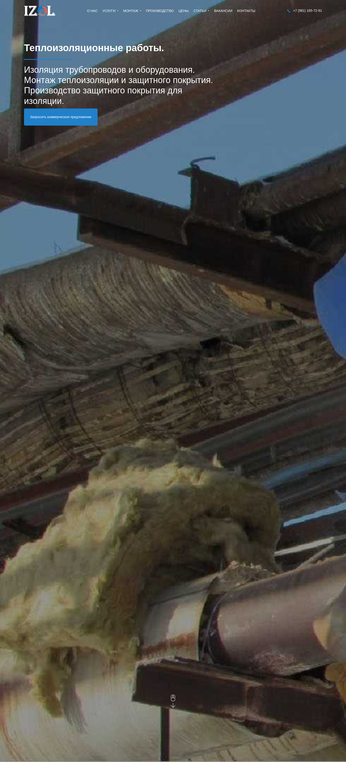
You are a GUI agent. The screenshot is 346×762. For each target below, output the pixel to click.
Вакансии (223, 11)
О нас (92, 11)
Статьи (199, 11)
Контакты (246, 11)
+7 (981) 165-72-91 (304, 11)
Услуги (108, 11)
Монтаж (130, 11)
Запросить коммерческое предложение (61, 117)
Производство (160, 11)
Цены (184, 11)
